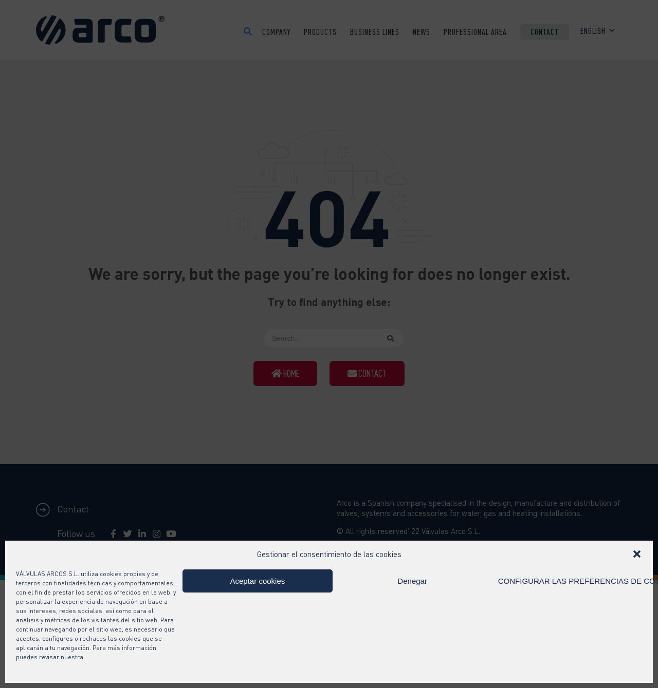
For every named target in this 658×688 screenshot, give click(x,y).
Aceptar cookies (257, 581)
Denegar (412, 581)
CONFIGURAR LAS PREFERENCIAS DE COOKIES (570, 581)
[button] (637, 554)
